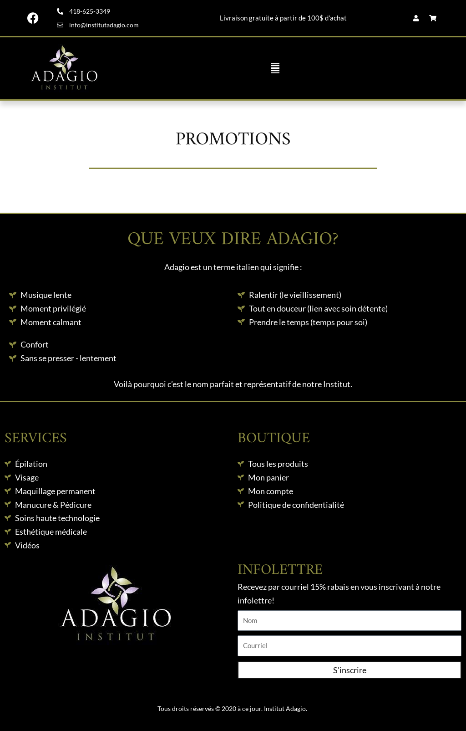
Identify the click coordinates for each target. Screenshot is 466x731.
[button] (275, 68)
